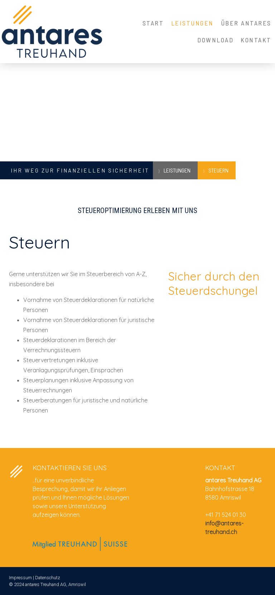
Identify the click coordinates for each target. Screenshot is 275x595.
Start (153, 23)
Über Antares (246, 23)
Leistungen (192, 23)
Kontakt (256, 40)
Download (215, 40)
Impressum (20, 577)
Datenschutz (47, 577)
